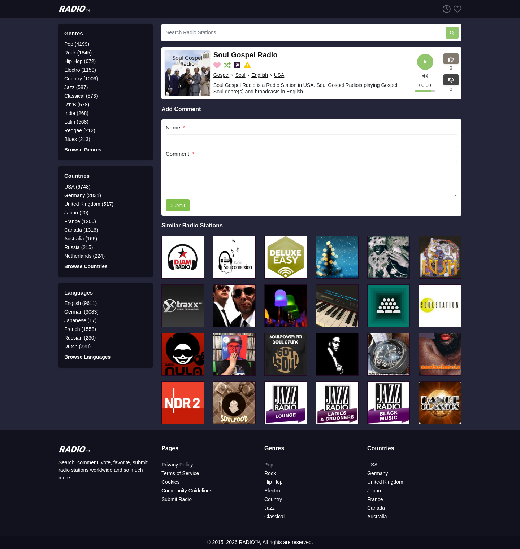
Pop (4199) (76, 44)
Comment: (180, 154)
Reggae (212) (79, 130)
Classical (274, 516)
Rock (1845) (78, 53)
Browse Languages (87, 357)
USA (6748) (77, 187)
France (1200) (80, 221)
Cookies (170, 482)
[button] (425, 75)
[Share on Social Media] (238, 65)
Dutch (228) (77, 346)
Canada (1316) (81, 230)
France (375, 499)
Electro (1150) (80, 70)
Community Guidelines (186, 490)
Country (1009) (81, 78)
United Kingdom (385, 482)
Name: (175, 127)
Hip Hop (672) (80, 61)
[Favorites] (456, 9)
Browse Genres (82, 149)
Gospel (221, 75)
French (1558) (80, 329)
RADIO (247, 542)
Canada (376, 508)
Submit (177, 205)
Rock (270, 473)
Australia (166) (80, 239)
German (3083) (81, 312)
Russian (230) (80, 338)
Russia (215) (78, 247)
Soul (240, 75)
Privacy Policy (177, 465)
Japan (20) (76, 213)
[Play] (425, 62)
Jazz (269, 508)
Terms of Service (180, 473)
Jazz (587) (76, 87)
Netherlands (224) (84, 256)
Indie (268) (76, 113)
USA (279, 75)
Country (273, 499)
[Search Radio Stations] (303, 33)
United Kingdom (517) (88, 204)
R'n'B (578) (76, 104)
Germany (377, 473)
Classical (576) (81, 96)
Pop (268, 465)
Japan (374, 490)
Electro (272, 490)
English (259, 75)
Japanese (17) (80, 320)
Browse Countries (86, 266)
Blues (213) (77, 139)
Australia (377, 516)
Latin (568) (76, 122)
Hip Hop (273, 482)
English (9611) (80, 303)
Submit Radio (176, 499)
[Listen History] (445, 9)
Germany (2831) (82, 195)
